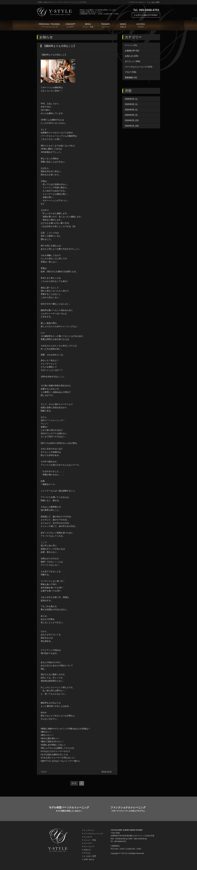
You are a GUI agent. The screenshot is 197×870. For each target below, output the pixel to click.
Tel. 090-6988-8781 (146, 10)
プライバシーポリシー (137, 2)
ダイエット (130, 61)
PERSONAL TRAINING (49, 25)
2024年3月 (130, 115)
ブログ (128, 72)
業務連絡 (129, 77)
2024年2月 (130, 120)
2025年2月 (130, 104)
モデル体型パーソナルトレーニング (69, 809)
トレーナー (87, 843)
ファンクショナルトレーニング (128, 809)
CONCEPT (70, 25)
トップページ (88, 830)
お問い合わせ (88, 859)
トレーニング (88, 846)
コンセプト (87, 837)
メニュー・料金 (89, 840)
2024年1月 (130, 126)
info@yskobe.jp (121, 839)
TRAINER (105, 25)
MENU (88, 25)
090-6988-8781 (120, 841)
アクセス (87, 853)
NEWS (123, 25)
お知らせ (129, 56)
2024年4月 (130, 110)
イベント (129, 45)
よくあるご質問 (153, 2)
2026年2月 (130, 99)
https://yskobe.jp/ (140, 839)
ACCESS (140, 25)
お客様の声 (130, 51)
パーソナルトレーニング (136, 67)
